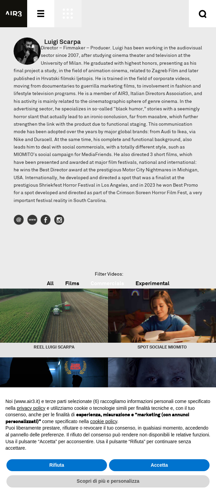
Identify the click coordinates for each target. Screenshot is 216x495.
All (50, 283)
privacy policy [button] (31, 408)
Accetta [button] (159, 465)
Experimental (152, 283)
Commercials (107, 283)
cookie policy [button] (103, 421)
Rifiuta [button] (56, 465)
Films (72, 283)
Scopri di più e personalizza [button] (108, 481)
